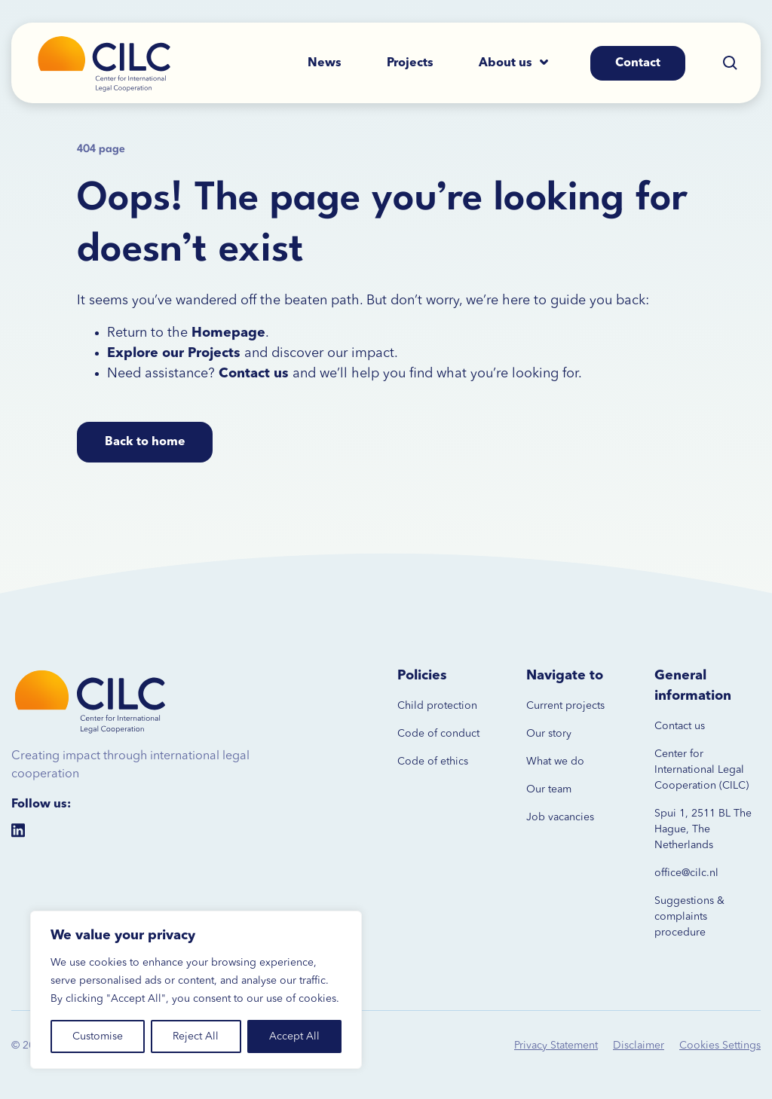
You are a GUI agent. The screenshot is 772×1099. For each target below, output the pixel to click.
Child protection (437, 706)
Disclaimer (638, 1045)
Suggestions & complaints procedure (689, 917)
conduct (458, 733)
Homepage (228, 333)
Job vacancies (560, 817)
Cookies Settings (720, 1045)
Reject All (196, 1036)
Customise (97, 1036)
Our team (548, 789)
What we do (555, 761)
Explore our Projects (173, 353)
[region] (196, 990)
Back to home (145, 442)
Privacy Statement (556, 1045)
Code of (417, 733)
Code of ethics (432, 761)
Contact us (679, 726)
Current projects (565, 706)
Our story (548, 733)
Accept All (294, 1036)
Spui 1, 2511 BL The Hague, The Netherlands (703, 829)
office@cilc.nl (686, 873)
